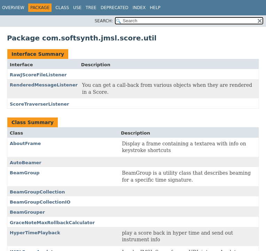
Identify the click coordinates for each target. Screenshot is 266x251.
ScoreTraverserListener (39, 104)
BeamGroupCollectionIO (40, 202)
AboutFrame (25, 143)
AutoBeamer (25, 162)
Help (155, 7)
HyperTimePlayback (35, 232)
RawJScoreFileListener (38, 74)
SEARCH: (104, 20)
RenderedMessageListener (44, 85)
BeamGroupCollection (37, 192)
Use (77, 7)
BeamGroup (25, 172)
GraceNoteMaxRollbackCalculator (52, 222)
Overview (13, 7)
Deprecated (114, 7)
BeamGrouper (27, 212)
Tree (91, 7)
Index (139, 7)
